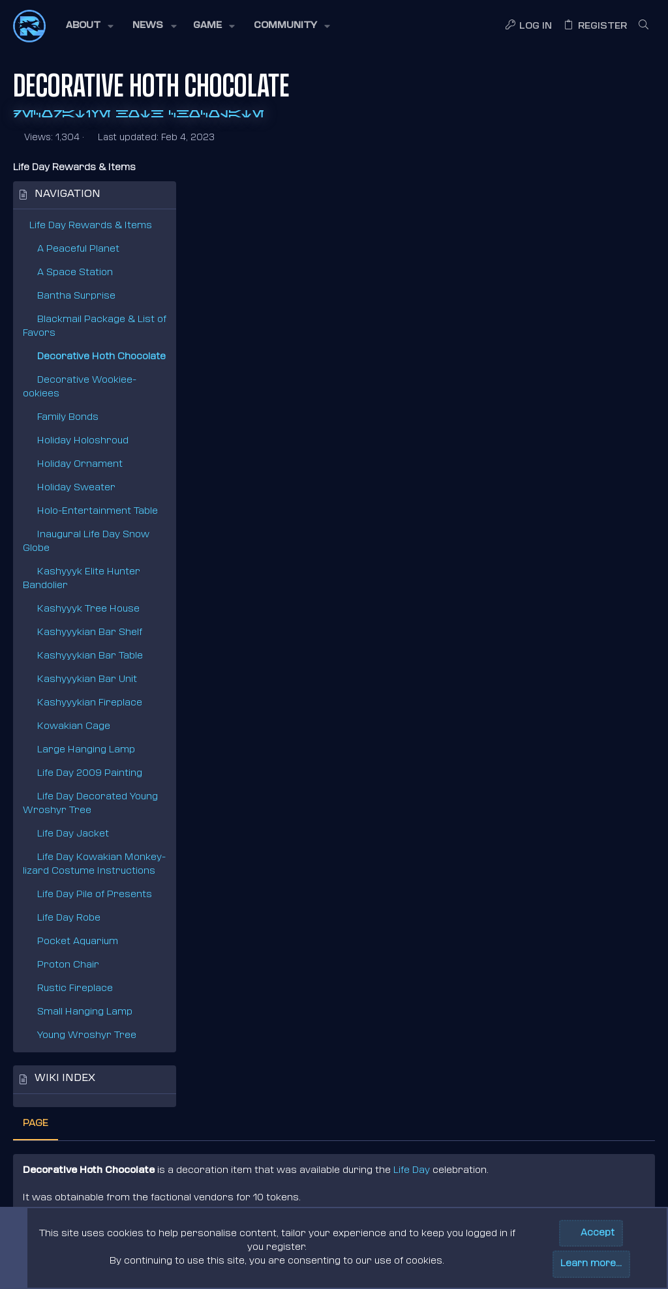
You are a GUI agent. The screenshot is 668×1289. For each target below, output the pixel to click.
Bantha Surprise (76, 296)
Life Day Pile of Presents (94, 895)
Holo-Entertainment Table (97, 511)
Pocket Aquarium (77, 942)
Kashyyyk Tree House (88, 609)
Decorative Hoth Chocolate (101, 357)
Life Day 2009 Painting (89, 773)
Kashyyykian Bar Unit (87, 680)
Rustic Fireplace (75, 989)
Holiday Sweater (76, 488)
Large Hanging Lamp (86, 750)
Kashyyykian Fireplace (89, 703)
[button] (88, 26)
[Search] (643, 26)
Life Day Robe (68, 918)
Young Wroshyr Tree (86, 1036)
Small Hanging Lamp (84, 1012)
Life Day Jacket (73, 834)
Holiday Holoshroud (83, 441)
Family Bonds (68, 417)
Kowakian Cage (73, 727)
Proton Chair (68, 965)
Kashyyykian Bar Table (90, 656)
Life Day (587, 245)
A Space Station (75, 273)
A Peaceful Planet (78, 249)
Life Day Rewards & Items (90, 226)
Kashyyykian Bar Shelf (89, 633)
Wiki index (65, 1079)
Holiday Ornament (80, 464)
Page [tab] (211, 198)
